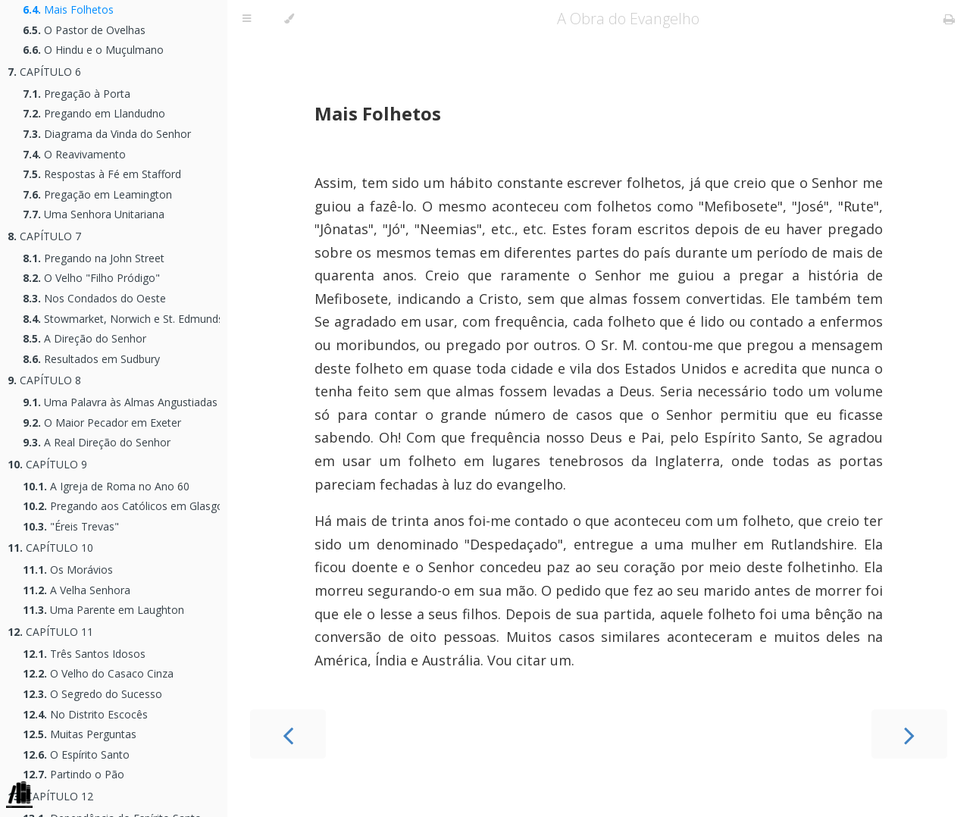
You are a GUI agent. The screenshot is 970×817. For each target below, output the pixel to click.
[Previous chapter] (288, 734)
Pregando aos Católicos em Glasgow (121, 506)
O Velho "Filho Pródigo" (91, 278)
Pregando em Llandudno (94, 113)
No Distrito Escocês (85, 714)
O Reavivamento (74, 154)
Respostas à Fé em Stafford (102, 174)
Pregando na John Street (93, 258)
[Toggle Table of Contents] (246, 19)
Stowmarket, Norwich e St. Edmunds (121, 318)
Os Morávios (68, 569)
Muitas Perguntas (79, 734)
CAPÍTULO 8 (44, 380)
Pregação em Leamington (97, 194)
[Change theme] (289, 19)
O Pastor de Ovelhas (84, 30)
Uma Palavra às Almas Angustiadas (120, 402)
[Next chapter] (909, 734)
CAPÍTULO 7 (44, 236)
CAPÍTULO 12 (50, 796)
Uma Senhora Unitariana (93, 214)
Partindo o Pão (73, 774)
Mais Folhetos (68, 9)
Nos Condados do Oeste (94, 298)
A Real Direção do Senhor (97, 442)
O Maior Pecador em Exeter (102, 422)
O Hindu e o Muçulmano (93, 49)
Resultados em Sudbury (91, 359)
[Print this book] (949, 19)
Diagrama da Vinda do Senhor (107, 134)
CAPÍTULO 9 (47, 464)
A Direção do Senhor (84, 338)
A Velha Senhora (76, 590)
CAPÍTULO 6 (44, 71)
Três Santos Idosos (84, 653)
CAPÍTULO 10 (50, 547)
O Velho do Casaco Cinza (98, 673)
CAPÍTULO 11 (50, 631)
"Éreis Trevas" (71, 526)
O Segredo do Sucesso (92, 694)
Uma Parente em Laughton (103, 610)
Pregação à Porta (76, 93)
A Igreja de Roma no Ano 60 (106, 486)
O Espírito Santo (76, 754)
